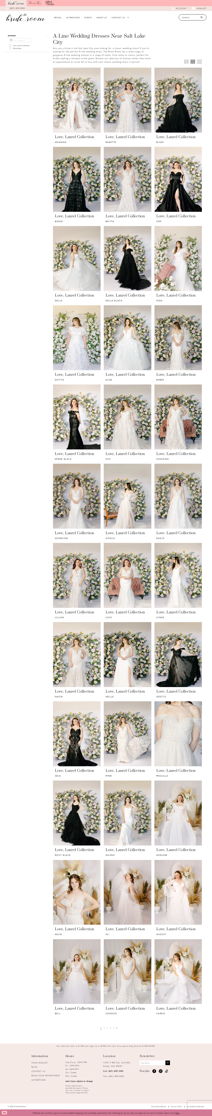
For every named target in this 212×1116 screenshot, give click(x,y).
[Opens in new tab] (34, 3)
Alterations (38, 1079)
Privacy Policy (176, 1106)
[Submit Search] (201, 17)
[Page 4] (111, 1028)
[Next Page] (118, 1028)
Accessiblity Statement (195, 1106)
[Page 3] (107, 1028)
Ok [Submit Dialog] (5, 1112)
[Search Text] (192, 17)
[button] (27, 36)
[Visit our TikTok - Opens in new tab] (166, 1072)
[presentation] (77, 100)
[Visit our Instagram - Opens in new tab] (161, 1072)
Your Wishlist (39, 1062)
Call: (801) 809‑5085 (113, 1070)
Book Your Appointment (45, 1075)
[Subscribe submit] (177, 1064)
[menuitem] (58, 17)
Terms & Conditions (158, 1106)
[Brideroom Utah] (25, 17)
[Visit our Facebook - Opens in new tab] (154, 1072)
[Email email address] (160, 1064)
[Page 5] (114, 1028)
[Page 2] (103, 1028)
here (177, 1112)
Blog (34, 1066)
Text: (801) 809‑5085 (113, 1076)
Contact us (38, 1071)
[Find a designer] (20, 42)
